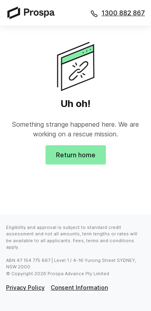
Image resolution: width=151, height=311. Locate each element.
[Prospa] (33, 13)
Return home (75, 155)
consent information (79, 287)
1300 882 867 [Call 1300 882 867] (123, 13)
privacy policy (25, 287)
